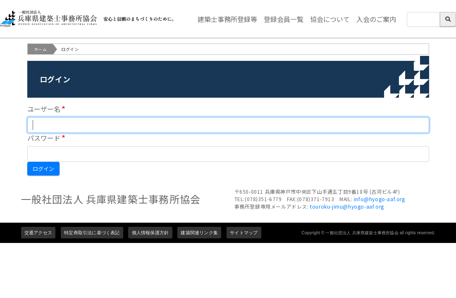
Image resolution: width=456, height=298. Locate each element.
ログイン (43, 169)
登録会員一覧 (283, 19)
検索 (448, 19)
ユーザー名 (43, 109)
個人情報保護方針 (150, 232)
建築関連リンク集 (199, 232)
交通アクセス (38, 232)
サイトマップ (244, 232)
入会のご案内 (376, 19)
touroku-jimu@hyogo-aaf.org (347, 206)
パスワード (43, 138)
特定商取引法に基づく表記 (91, 232)
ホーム (40, 49)
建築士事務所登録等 (227, 19)
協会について (330, 19)
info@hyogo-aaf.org (379, 198)
